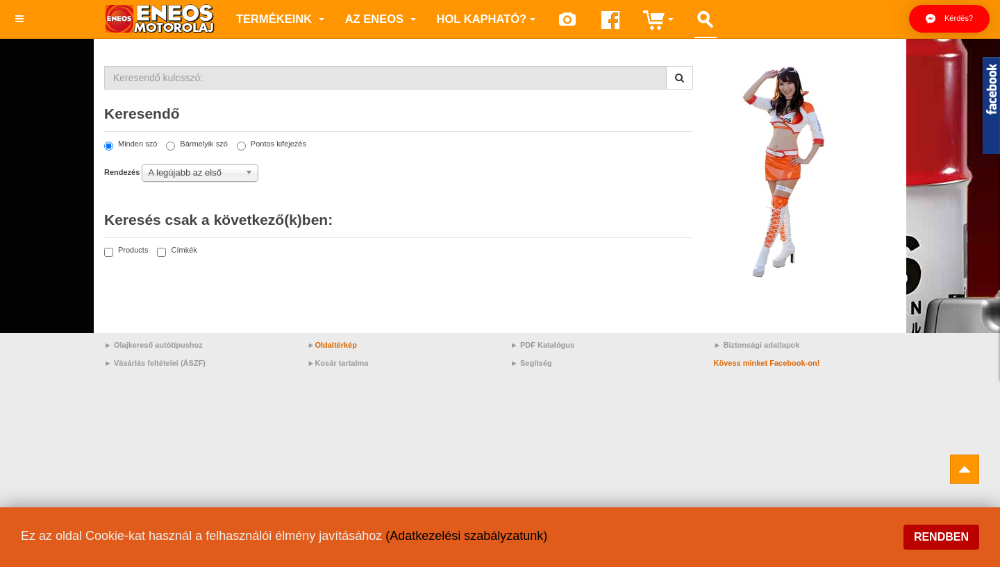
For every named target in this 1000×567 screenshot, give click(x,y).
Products (126, 251)
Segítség (536, 363)
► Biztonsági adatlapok (757, 345)
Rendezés (122, 172)
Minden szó (130, 144)
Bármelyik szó (196, 144)
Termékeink (280, 18)
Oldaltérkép (336, 345)
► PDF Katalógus (542, 345)
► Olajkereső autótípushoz (153, 345)
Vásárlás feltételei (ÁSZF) (160, 363)
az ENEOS (380, 18)
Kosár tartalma (341, 363)
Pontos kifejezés (271, 144)
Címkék (177, 251)
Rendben (941, 537)
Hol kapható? (486, 18)
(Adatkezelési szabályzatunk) (466, 536)
